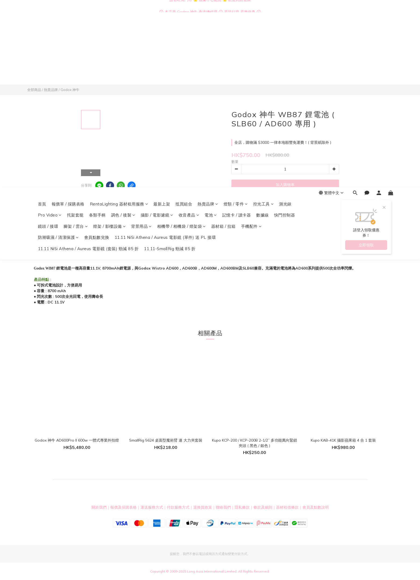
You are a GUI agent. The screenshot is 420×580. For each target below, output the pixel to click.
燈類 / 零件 (236, 29)
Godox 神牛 (70, 90)
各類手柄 (97, 40)
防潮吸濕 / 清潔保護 (58, 62)
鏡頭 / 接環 (48, 51)
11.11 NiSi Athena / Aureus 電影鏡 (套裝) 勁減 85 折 (88, 73)
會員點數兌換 (96, 62)
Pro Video (50, 40)
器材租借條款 (287, 507)
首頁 (42, 29)
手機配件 (251, 51)
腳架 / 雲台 (75, 51)
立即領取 (366, 70)
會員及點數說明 (315, 507)
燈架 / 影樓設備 (109, 51)
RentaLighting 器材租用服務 (119, 29)
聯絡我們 (223, 507)
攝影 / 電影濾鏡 (157, 40)
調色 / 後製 (123, 40)
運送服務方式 (151, 507)
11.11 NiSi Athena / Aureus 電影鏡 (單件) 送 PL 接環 (165, 62)
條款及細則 (262, 507)
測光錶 (285, 29)
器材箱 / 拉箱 (223, 51)
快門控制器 (284, 40)
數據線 (262, 40)
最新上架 (161, 29)
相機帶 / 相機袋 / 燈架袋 (181, 51)
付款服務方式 (178, 507)
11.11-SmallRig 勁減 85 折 (169, 73)
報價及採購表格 (123, 507)
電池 (210, 40)
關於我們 (99, 507)
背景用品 (141, 51)
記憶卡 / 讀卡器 (236, 40)
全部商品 (34, 90)
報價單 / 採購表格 (68, 29)
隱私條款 (242, 507)
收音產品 (189, 40)
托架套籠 (75, 40)
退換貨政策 (202, 507)
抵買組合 (183, 29)
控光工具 (263, 29)
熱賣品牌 (207, 29)
